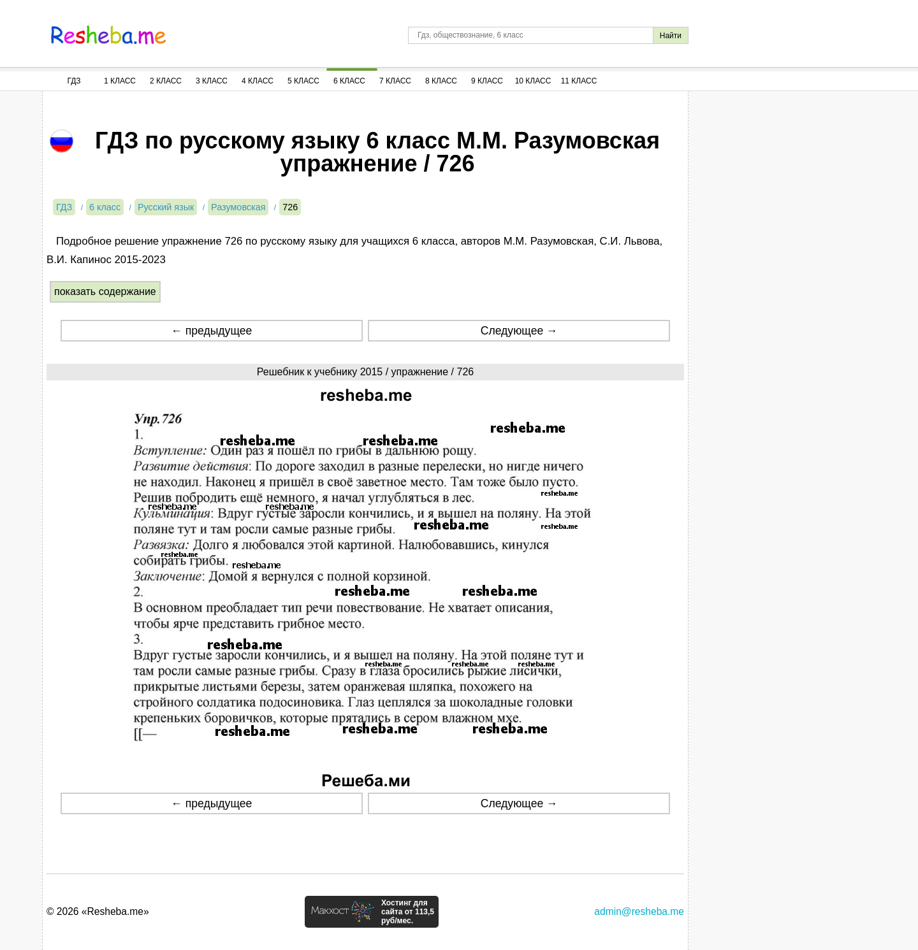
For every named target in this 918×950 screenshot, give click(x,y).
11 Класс (579, 80)
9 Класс (487, 80)
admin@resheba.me (639, 911)
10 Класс (533, 80)
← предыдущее (211, 330)
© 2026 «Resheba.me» (98, 911)
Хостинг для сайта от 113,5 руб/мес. (407, 911)
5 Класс (303, 80)
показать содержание (105, 291)
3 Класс (212, 80)
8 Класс (441, 80)
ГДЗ (73, 80)
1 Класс (120, 80)
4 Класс (257, 80)
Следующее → (519, 330)
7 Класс (395, 80)
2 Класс (166, 80)
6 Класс (349, 80)
